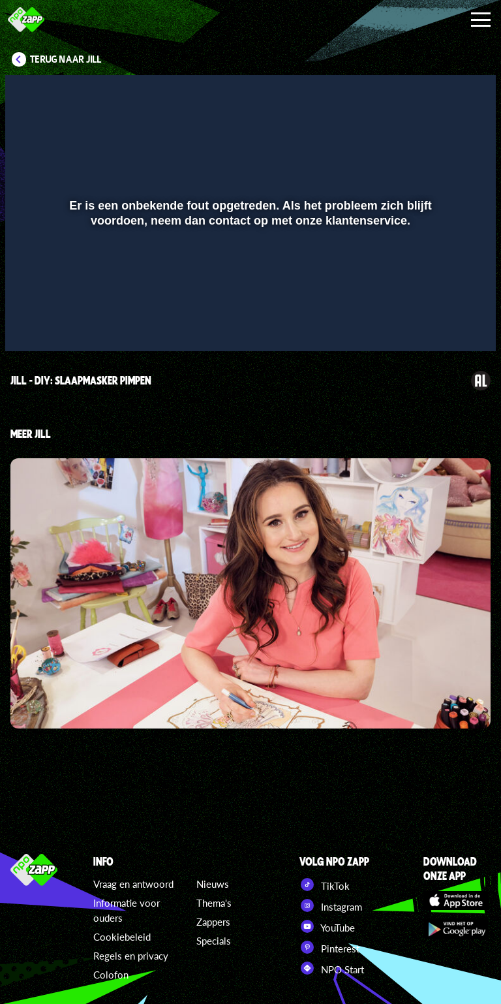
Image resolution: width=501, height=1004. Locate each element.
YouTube (327, 926)
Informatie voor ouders (126, 910)
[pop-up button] (442, 322)
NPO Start (331, 968)
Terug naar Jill (66, 59)
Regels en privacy (130, 956)
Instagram (330, 905)
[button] (31, 322)
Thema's (214, 903)
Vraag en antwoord (133, 884)
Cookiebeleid (122, 937)
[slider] (249, 295)
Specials (213, 941)
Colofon (111, 974)
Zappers (213, 922)
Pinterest (329, 947)
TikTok (324, 884)
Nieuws (212, 884)
